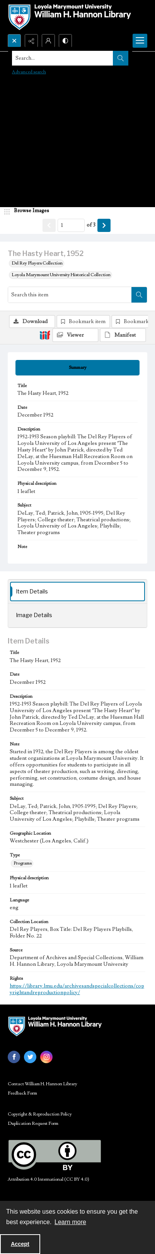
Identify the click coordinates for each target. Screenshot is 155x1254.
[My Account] (48, 41)
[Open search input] (14, 41)
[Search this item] (69, 295)
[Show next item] (104, 225)
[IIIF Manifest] (123, 335)
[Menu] (140, 41)
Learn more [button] (70, 1222)
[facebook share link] (14, 1057)
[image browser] (29, 211)
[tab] (77, 367)
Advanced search (29, 72)
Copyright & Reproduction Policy (40, 1114)
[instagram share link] (46, 1057)
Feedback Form (22, 1093)
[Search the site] (62, 58)
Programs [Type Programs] (23, 863)
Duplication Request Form (33, 1123)
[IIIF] (45, 334)
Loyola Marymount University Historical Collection (61, 275)
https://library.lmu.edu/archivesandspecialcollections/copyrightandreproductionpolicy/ (77, 989)
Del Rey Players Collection (37, 263)
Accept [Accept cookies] (20, 1244)
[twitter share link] (30, 1057)
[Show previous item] (49, 225)
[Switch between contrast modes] (65, 41)
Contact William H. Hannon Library (42, 1084)
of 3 (91, 225)
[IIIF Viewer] (75, 335)
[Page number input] (71, 225)
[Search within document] (139, 295)
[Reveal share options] (31, 41)
